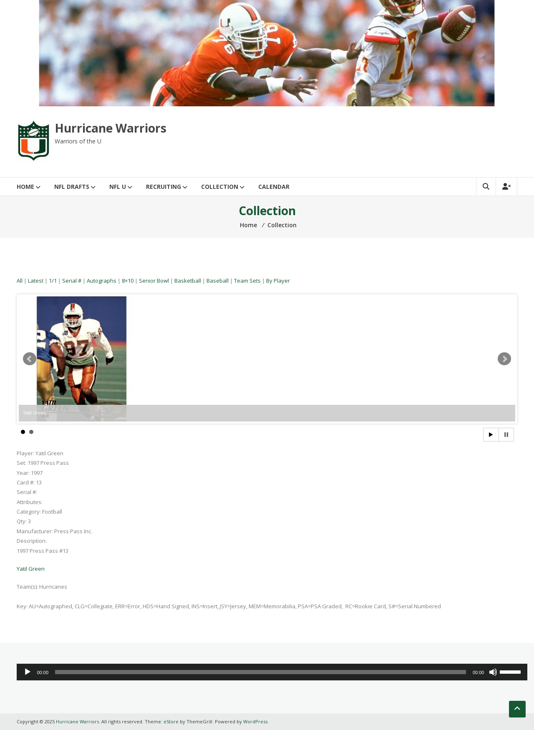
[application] (272, 672)
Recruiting (163, 187)
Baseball (218, 280)
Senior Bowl (154, 280)
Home (25, 187)
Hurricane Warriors (110, 128)
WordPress (255, 721)
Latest (35, 280)
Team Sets (247, 280)
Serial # (71, 280)
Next (504, 359)
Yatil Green (31, 568)
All (20, 280)
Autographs (101, 280)
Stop (506, 434)
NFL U (117, 187)
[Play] (27, 672)
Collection (219, 187)
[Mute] (493, 672)
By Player (278, 280)
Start (491, 434)
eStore (171, 721)
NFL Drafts (71, 187)
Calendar (274, 187)
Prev (29, 359)
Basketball (187, 280)
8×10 (128, 280)
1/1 (53, 280)
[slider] (260, 672)
